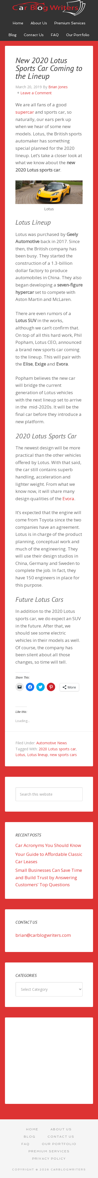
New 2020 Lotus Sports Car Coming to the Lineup (48, 68)
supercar (24, 112)
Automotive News (51, 742)
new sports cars (63, 754)
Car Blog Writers (49, 8)
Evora (68, 499)
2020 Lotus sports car (57, 748)
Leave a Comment (36, 92)
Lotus (20, 754)
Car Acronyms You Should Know (48, 845)
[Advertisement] (49, 1060)
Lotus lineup (37, 754)
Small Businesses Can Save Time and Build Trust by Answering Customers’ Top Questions (48, 877)
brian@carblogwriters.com (43, 935)
